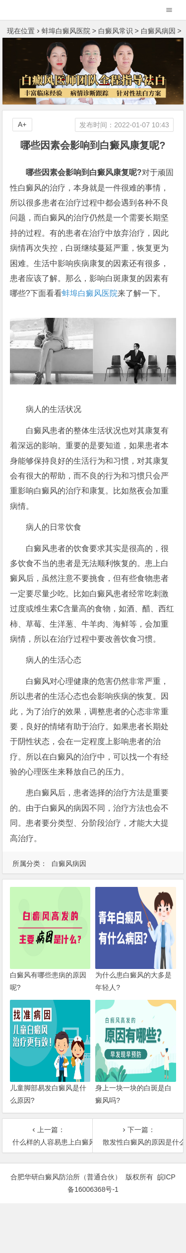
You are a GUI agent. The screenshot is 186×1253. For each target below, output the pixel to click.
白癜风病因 (158, 31)
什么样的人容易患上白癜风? (47, 1142)
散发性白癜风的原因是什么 (138, 1142)
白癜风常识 (115, 31)
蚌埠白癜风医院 (66, 31)
